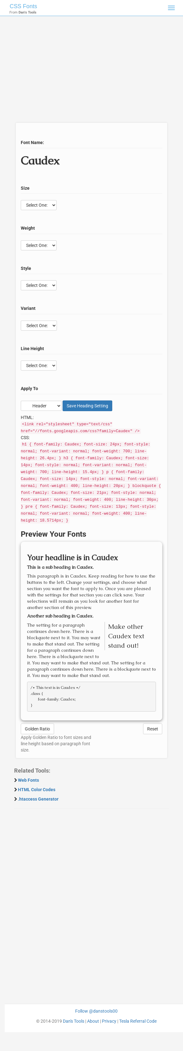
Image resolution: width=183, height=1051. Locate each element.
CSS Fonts (23, 6)
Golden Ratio (37, 728)
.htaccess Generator (38, 799)
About (93, 1021)
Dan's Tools (73, 1021)
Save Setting (87, 405)
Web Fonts (28, 780)
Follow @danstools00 (96, 1011)
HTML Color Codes (36, 789)
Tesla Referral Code (138, 1021)
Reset (152, 728)
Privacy (109, 1021)
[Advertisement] (89, 72)
